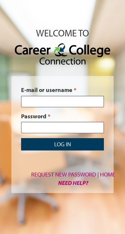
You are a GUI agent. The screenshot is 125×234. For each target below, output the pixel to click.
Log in (62, 144)
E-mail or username (48, 90)
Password (35, 116)
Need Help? (73, 183)
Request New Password (63, 174)
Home (107, 174)
